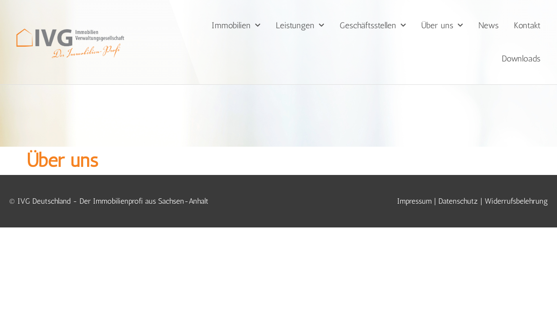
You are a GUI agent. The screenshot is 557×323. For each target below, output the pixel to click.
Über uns (442, 25)
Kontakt (527, 25)
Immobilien (236, 25)
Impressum (414, 176)
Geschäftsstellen (373, 25)
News (488, 25)
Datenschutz (458, 176)
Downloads (521, 58)
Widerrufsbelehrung (516, 176)
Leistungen (300, 25)
